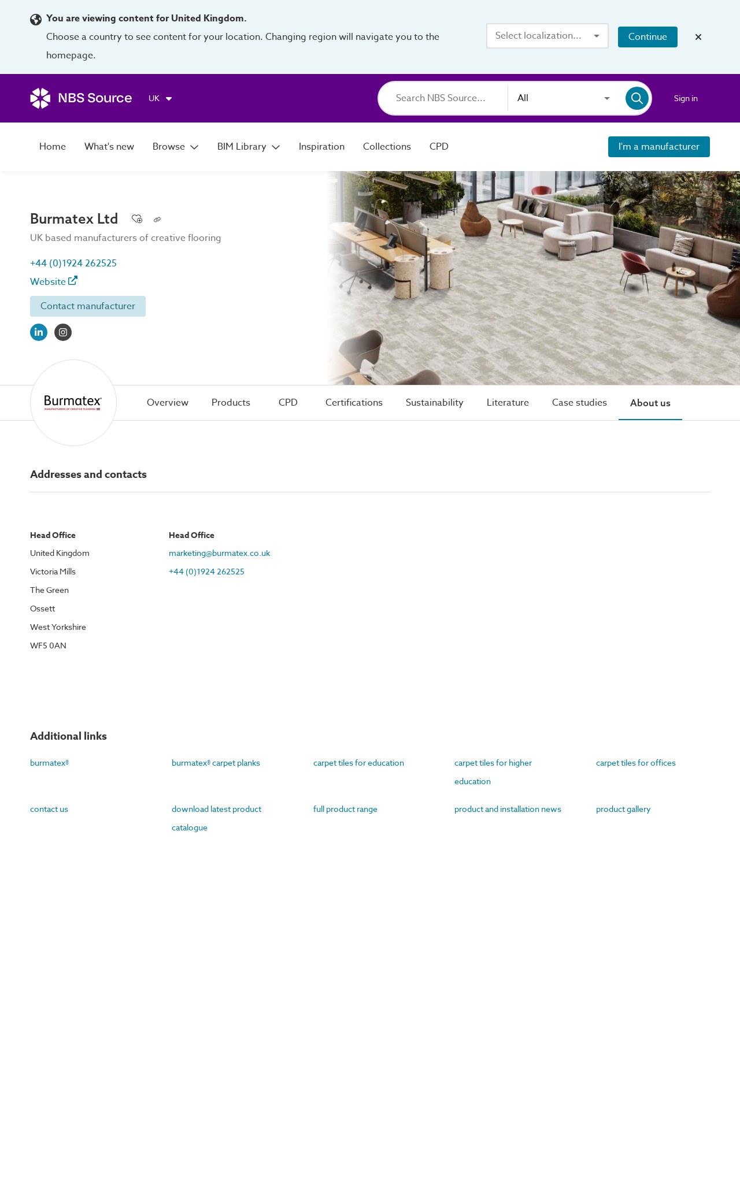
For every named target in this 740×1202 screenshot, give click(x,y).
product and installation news (507, 808)
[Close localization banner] (698, 37)
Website (53, 282)
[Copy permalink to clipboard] (157, 218)
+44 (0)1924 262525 (73, 263)
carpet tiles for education (358, 762)
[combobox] (547, 36)
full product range (345, 808)
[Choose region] (161, 98)
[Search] (452, 98)
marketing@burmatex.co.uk (219, 552)
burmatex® (49, 762)
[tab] (167, 402)
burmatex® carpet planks (216, 762)
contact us (49, 808)
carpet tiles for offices (636, 762)
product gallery (623, 808)
